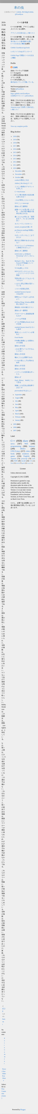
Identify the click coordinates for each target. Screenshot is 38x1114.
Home (4, 1079)
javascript (24, 458)
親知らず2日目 (20, 369)
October (18, 177)
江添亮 (15, 67)
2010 (15, 168)
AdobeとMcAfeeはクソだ (23, 183)
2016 (15, 149)
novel (18, 463)
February (18, 417)
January (18, 420)
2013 (15, 159)
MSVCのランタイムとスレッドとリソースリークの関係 (24, 273)
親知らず (18, 377)
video (28, 451)
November (18, 174)
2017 (15, 146)
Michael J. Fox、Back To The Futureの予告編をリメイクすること (24, 263)
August (17, 398)
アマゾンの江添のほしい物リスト (23, 33)
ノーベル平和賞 (20, 319)
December (18, 171)
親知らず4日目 (20, 354)
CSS (30, 461)
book (12, 454)
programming (16, 446)
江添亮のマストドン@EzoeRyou (22, 96)
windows (25, 454)
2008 (15, 427)
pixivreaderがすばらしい (23, 391)
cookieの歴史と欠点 (22, 180)
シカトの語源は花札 (22, 289)
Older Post (4, 1075)
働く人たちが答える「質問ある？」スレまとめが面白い (24, 218)
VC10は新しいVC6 (21, 268)
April (17, 410)
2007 (15, 430)
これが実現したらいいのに (24, 200)
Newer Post (4, 1070)
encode (23, 461)
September (18, 395)
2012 (15, 162)
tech (33, 458)
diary (25, 440)
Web (26, 444)
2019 (15, 139)
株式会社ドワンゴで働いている (22, 82)
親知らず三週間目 (21, 206)
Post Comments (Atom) (4, 1093)
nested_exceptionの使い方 (23, 227)
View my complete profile (19, 126)
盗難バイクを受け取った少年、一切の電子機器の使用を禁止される (24, 211)
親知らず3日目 (20, 365)
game (13, 456)
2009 (15, 424)
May (16, 407)
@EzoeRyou (19, 14)
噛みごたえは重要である (24, 357)
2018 (15, 143)
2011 (15, 165)
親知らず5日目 (20, 346)
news (13, 444)
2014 (15, 155)
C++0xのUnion (20, 192)
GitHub (18, 12)
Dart (12, 463)
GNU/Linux (15, 451)
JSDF (16, 461)
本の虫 (19, 7)
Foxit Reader (19, 337)
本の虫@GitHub (27, 12)
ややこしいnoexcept (22, 203)
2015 (15, 152)
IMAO (22, 449)
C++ (13, 440)
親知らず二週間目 (21, 251)
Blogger (22, 1109)
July (16, 401)
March (17, 414)
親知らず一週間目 (21, 310)
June (16, 404)
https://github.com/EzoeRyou (20, 93)
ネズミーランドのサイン (24, 224)
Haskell (29, 463)
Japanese (13, 458)
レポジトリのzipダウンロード (21, 51)
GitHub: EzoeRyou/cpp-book (20, 48)
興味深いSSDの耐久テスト (24, 307)
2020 (15, 136)
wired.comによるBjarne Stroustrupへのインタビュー (24, 256)
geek (23, 463)
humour (3, 1021)
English (26, 456)
